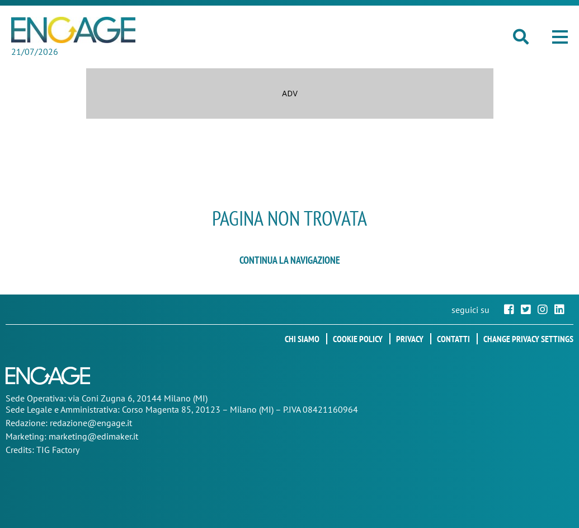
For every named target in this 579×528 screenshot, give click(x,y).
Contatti (453, 338)
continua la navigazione (289, 260)
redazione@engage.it (91, 422)
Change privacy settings (528, 338)
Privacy (409, 338)
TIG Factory (57, 449)
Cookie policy (358, 338)
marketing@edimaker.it (93, 436)
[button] (560, 37)
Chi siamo (302, 338)
